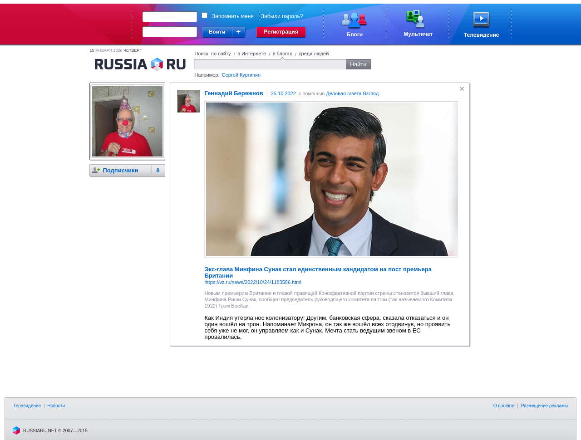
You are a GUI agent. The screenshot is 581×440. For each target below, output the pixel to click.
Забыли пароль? (282, 16)
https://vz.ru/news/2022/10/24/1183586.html (252, 282)
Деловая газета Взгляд (352, 93)
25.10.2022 (283, 93)
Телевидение (27, 405)
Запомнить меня (233, 16)
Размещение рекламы (544, 405)
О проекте (504, 405)
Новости (56, 405)
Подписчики (120, 170)
